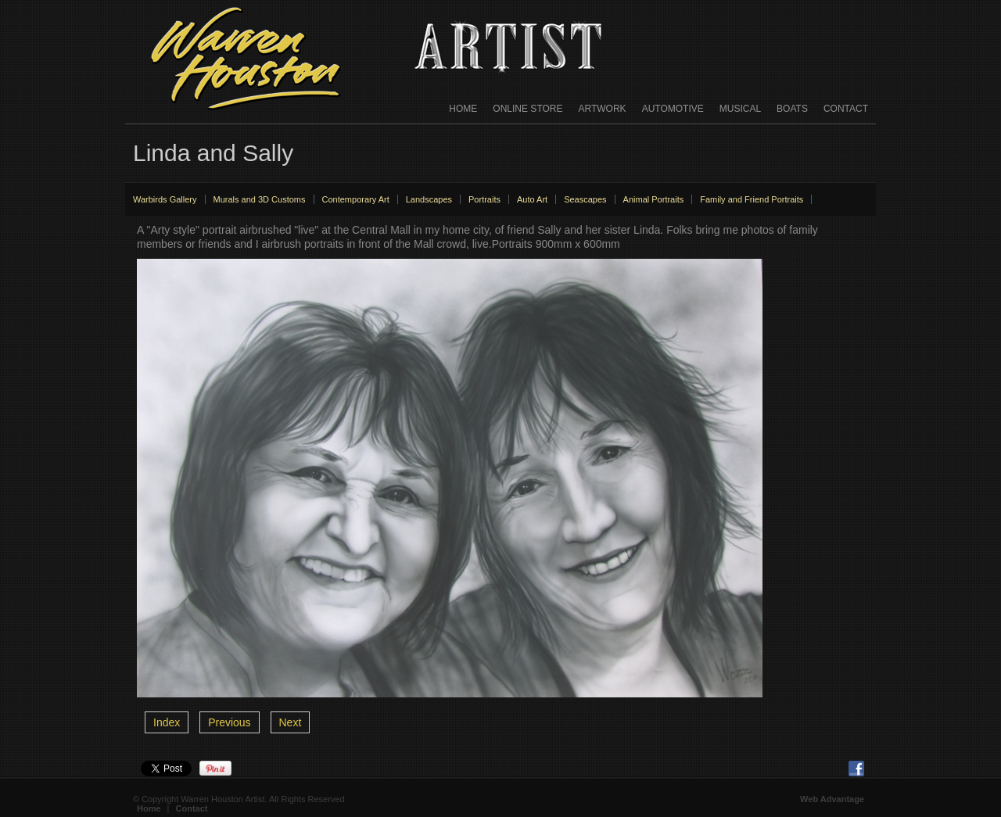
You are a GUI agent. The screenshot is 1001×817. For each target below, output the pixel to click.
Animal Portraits (653, 199)
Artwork (602, 108)
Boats (792, 108)
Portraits (484, 199)
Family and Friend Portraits (751, 199)
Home (463, 108)
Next (290, 722)
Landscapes (429, 199)
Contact (845, 108)
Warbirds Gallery (165, 199)
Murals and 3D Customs (259, 199)
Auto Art (532, 199)
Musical (740, 108)
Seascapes (585, 199)
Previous (229, 722)
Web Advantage (832, 799)
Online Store (527, 108)
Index (166, 722)
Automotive (673, 108)
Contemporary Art (355, 199)
